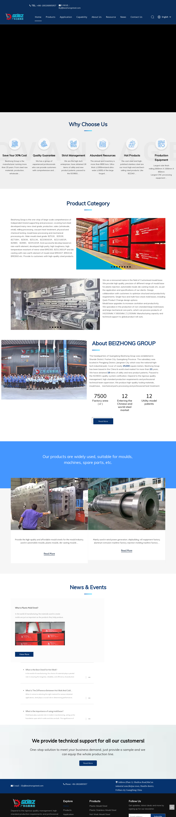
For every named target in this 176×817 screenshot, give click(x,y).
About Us (97, 17)
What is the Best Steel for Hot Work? (111, 605)
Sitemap (144, 814)
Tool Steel (94, 771)
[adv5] (132, 144)
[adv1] (14, 144)
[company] (44, 369)
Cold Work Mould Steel (100, 767)
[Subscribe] (158, 765)
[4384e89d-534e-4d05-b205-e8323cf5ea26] (22, 788)
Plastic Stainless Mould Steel (102, 759)
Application (66, 17)
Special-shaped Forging (100, 780)
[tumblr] (147, 770)
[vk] (152, 770)
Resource (111, 17)
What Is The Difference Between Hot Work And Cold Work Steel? (119, 626)
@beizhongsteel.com (33, 735)
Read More (103, 421)
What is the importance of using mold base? (114, 647)
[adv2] (44, 144)
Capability (81, 17)
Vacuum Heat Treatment (100, 784)
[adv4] (102, 144)
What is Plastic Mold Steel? (33, 611)
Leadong (136, 814)
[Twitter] (141, 770)
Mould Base (94, 776)
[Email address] (139, 765)
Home (38, 17)
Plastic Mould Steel (98, 755)
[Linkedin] (136, 770)
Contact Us (136, 17)
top (171, 807)
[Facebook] (131, 770)
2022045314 (40, 814)
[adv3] (73, 144)
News (123, 17)
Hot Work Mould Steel (99, 763)
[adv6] (161, 144)
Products (50, 17)
